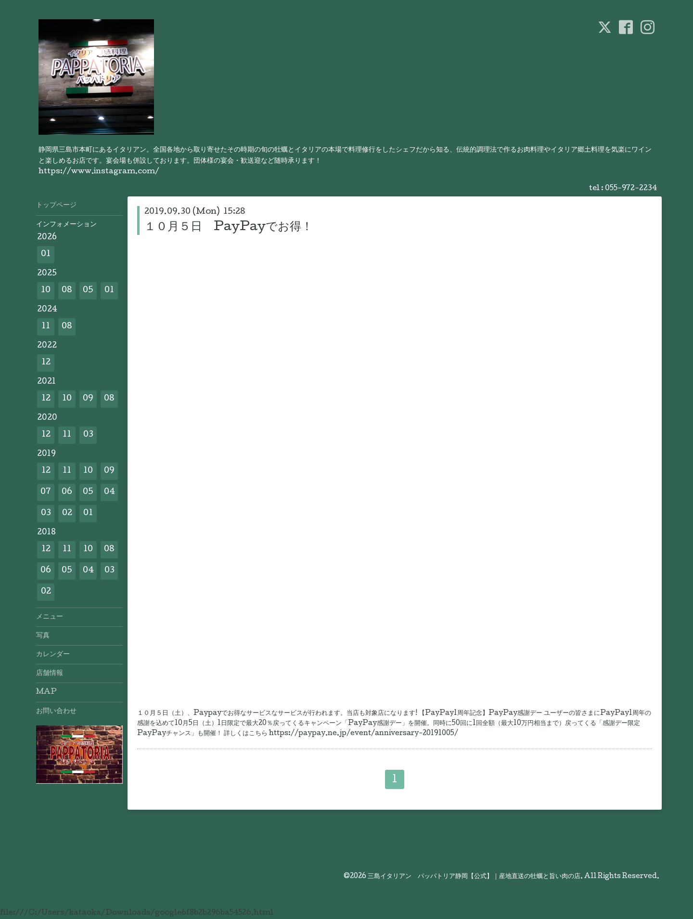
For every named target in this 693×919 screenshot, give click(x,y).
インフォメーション (66, 225)
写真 (43, 636)
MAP (46, 692)
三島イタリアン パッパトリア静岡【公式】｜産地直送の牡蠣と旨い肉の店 (474, 876)
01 (46, 254)
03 (88, 435)
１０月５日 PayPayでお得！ (228, 227)
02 (67, 513)
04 (109, 492)
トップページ (56, 205)
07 (45, 492)
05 (88, 290)
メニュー (49, 617)
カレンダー (53, 655)
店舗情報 (49, 673)
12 (46, 363)
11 (45, 327)
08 (67, 290)
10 (46, 290)
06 (67, 492)
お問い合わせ (56, 711)
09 (88, 399)
